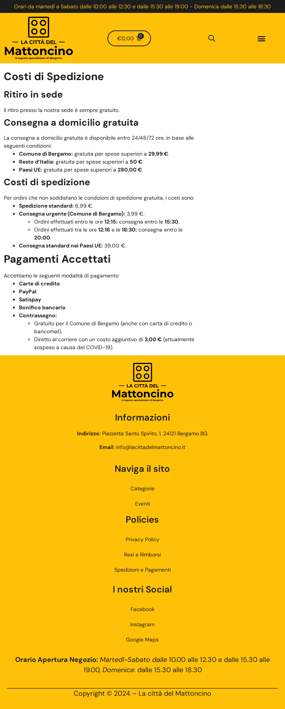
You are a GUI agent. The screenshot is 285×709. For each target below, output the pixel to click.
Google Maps (142, 639)
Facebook (142, 609)
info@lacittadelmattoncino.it (150, 447)
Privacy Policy (142, 539)
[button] (261, 38)
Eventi (142, 503)
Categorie (142, 488)
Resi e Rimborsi (142, 554)
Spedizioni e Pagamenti (142, 569)
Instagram (142, 624)
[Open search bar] (212, 38)
